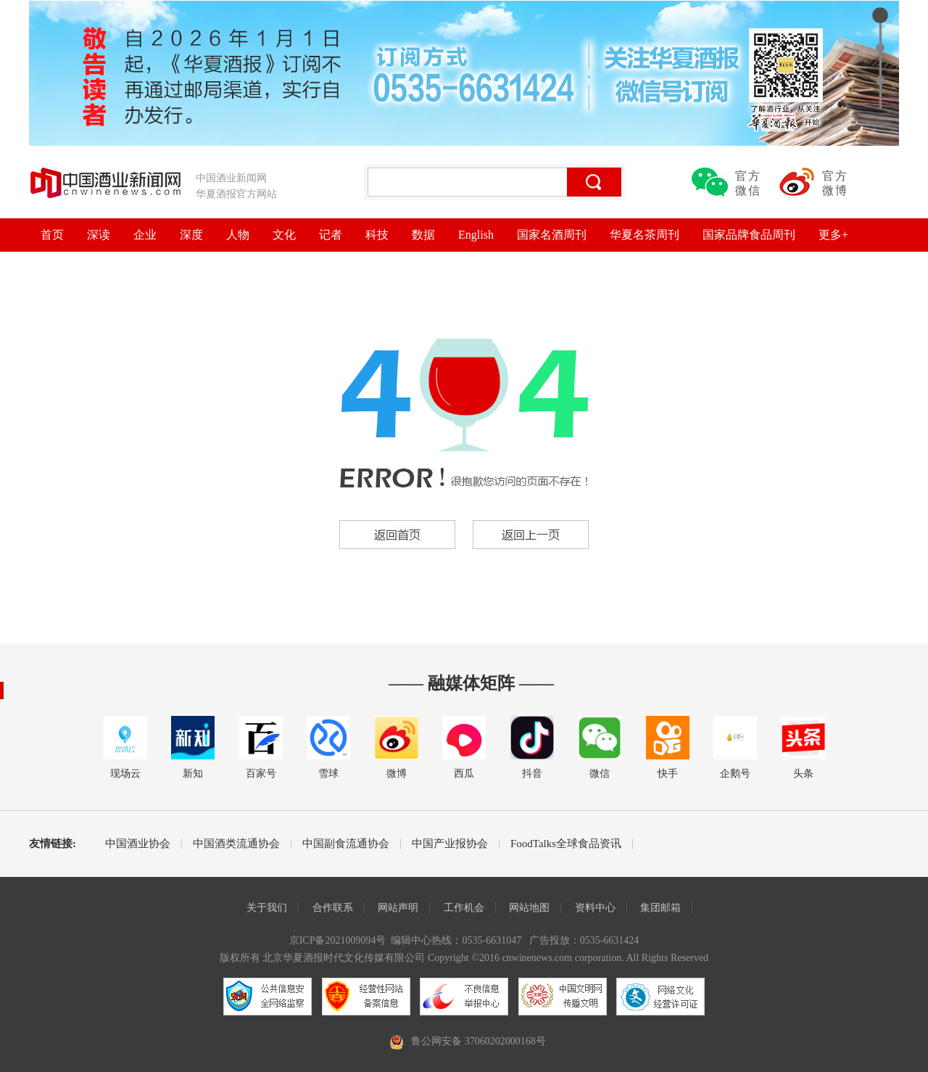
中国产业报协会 (450, 843)
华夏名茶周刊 (644, 234)
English (476, 234)
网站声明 (398, 907)
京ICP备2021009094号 (337, 940)
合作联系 (332, 907)
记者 (330, 234)
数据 (423, 234)
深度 (191, 234)
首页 (52, 234)
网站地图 (529, 907)
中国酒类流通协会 (236, 843)
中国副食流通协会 (345, 843)
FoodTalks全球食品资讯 (565, 843)
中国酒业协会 (137, 843)
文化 (284, 234)
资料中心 (595, 907)
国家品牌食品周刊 (749, 234)
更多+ (833, 234)
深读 (98, 234)
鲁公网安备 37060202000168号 (478, 1041)
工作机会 (464, 907)
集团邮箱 (660, 907)
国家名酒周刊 (552, 234)
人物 (237, 234)
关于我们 (266, 907)
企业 (145, 234)
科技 (377, 234)
